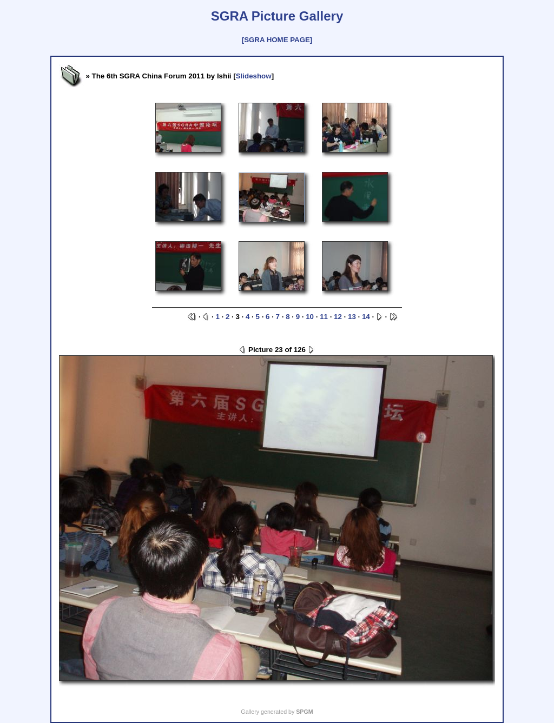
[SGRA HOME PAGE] (277, 40)
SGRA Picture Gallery (277, 16)
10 (310, 317)
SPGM (304, 711)
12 (338, 317)
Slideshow (254, 76)
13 (352, 317)
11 (324, 317)
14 (366, 317)
